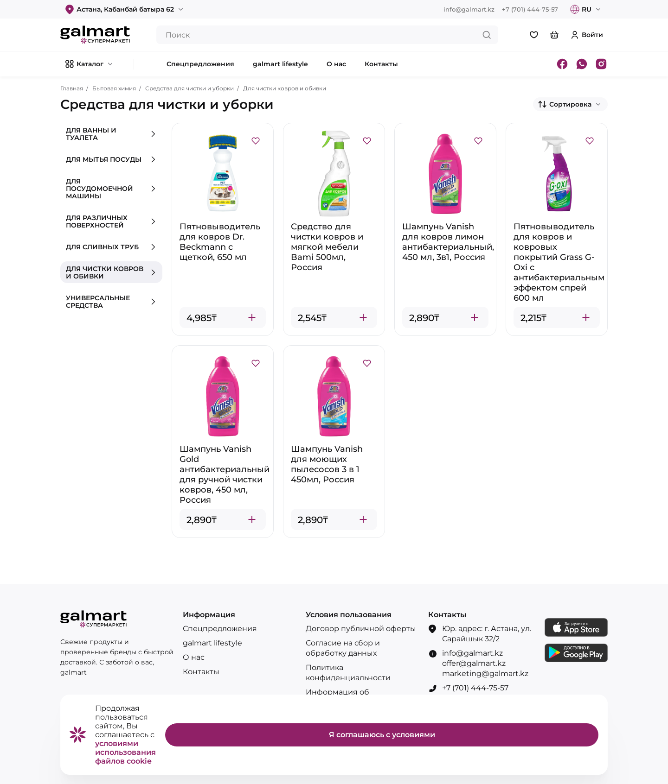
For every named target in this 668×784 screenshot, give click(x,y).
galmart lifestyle (212, 643)
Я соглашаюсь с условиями (382, 734)
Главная (71, 88)
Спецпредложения (220, 628)
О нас (194, 657)
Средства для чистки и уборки (189, 88)
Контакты (201, 671)
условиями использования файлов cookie (125, 752)
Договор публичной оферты (361, 628)
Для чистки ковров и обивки (284, 88)
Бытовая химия (114, 88)
